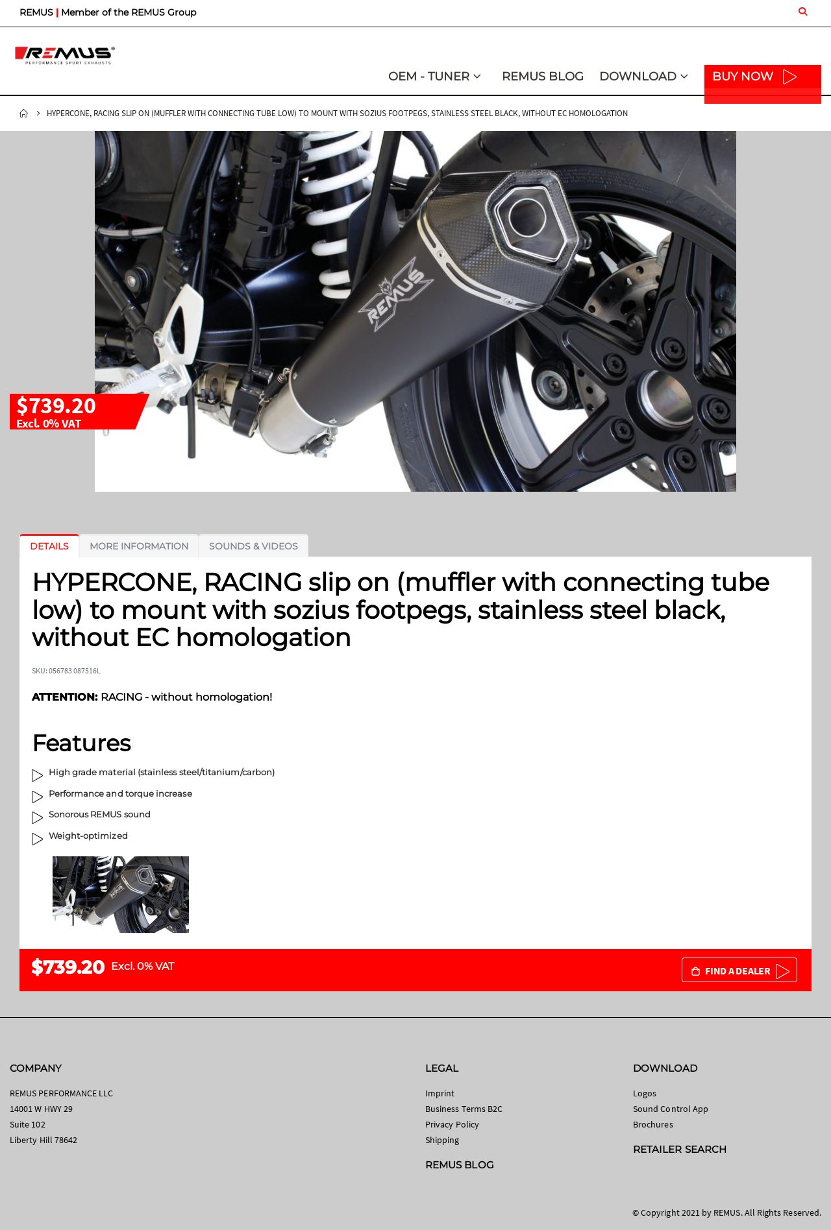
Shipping (442, 1140)
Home (24, 113)
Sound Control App (670, 1109)
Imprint (439, 1093)
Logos (644, 1093)
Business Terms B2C (463, 1109)
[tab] (49, 546)
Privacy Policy (452, 1124)
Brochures (653, 1124)
